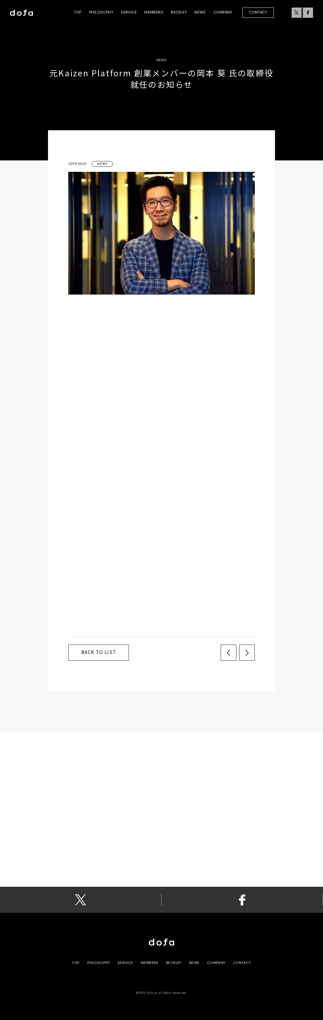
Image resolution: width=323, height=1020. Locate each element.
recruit (173, 962)
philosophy (98, 962)
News (102, 164)
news (194, 962)
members (149, 962)
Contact (258, 12)
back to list (98, 652)
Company (216, 962)
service (125, 962)
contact (242, 962)
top (75, 962)
